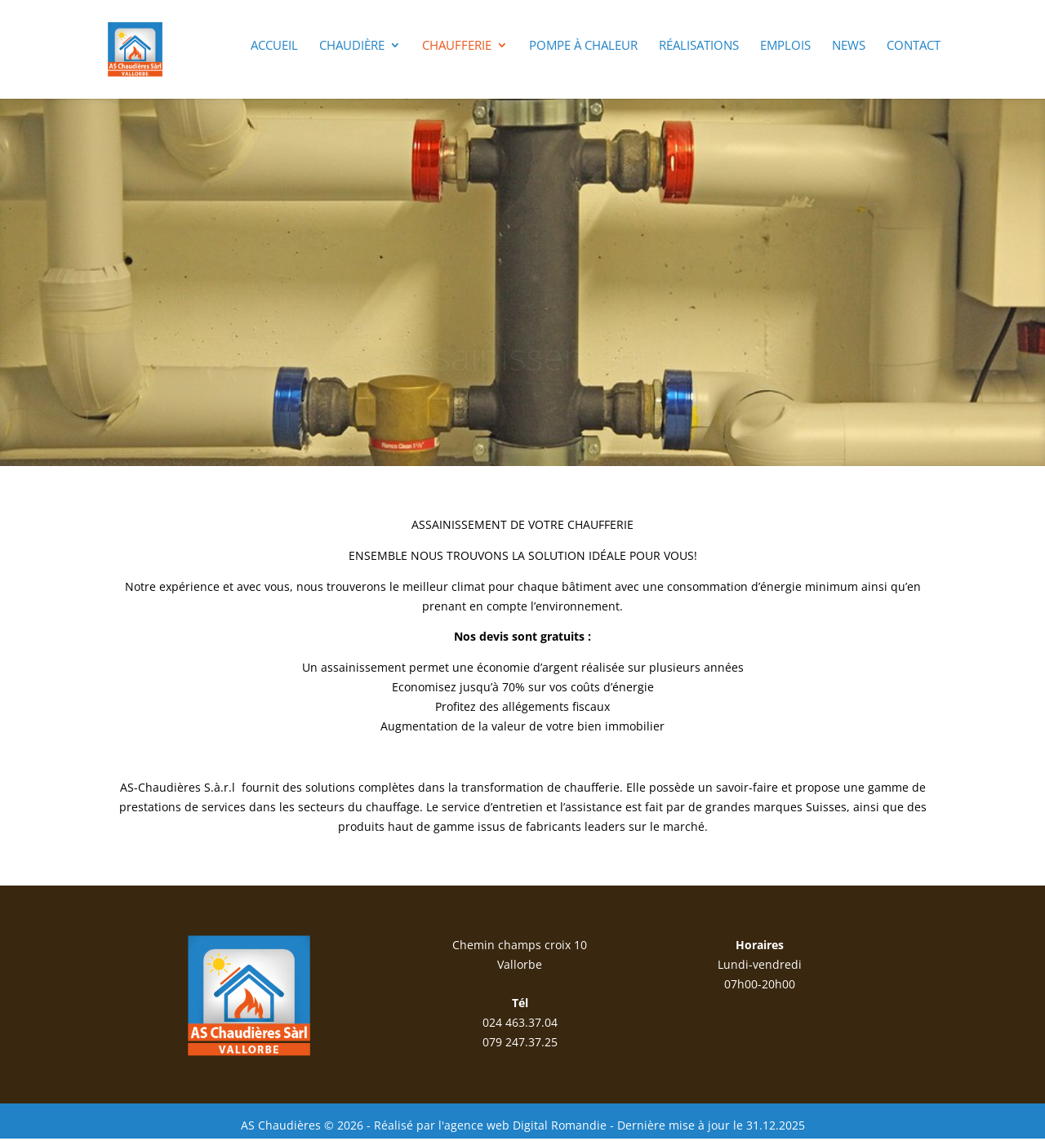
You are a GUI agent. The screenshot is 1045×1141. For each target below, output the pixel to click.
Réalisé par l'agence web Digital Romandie (490, 1125)
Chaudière (352, 46)
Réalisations (699, 46)
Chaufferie (456, 46)
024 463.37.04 (520, 1022)
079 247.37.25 (520, 1042)
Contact (913, 46)
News (848, 46)
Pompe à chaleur (583, 46)
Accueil (274, 46)
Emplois (785, 46)
